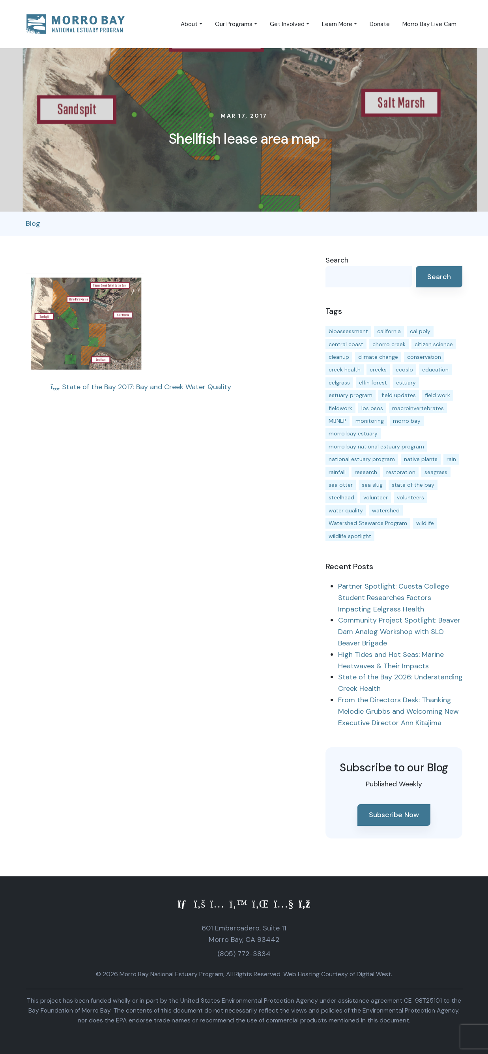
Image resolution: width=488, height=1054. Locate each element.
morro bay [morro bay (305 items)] (407, 420)
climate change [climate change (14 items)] (378, 356)
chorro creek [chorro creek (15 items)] (389, 344)
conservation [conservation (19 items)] (424, 356)
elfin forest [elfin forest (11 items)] (373, 382)
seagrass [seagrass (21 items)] (435, 472)
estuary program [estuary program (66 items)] (350, 395)
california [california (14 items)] (389, 331)
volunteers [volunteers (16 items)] (410, 497)
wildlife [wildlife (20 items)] (425, 523)
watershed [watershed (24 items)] (386, 510)
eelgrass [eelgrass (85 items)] (339, 382)
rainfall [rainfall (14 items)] (337, 472)
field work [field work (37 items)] (437, 395)
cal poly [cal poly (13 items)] (420, 331)
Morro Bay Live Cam (429, 24)
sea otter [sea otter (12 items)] (341, 484)
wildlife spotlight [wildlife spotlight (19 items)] (350, 536)
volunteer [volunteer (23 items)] (375, 497)
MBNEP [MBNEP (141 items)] (337, 420)
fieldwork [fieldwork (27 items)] (340, 408)
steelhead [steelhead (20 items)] (341, 497)
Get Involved (287, 24)
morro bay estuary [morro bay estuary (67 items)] (353, 433)
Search (336, 260)
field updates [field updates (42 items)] (398, 395)
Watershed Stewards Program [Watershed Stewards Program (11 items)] (368, 523)
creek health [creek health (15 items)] (345, 369)
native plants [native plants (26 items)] (421, 459)
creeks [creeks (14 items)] (378, 369)
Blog (33, 223)
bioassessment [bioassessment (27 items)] (348, 331)
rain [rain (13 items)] (451, 459)
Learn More (337, 24)
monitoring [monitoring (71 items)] (369, 420)
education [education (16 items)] (435, 369)
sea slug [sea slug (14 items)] (372, 484)
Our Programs (233, 24)
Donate (380, 24)
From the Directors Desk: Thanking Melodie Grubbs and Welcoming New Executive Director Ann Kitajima (398, 711)
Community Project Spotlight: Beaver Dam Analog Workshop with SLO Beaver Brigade (399, 631)
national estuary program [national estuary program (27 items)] (362, 459)
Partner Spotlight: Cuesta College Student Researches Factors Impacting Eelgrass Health (393, 597)
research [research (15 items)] (366, 472)
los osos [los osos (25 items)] (372, 408)
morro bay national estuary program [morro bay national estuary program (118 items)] (376, 446)
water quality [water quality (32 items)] (346, 510)
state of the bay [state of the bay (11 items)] (413, 484)
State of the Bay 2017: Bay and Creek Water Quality (141, 387)
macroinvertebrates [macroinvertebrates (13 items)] (418, 408)
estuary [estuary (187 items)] (406, 382)
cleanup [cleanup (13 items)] (339, 356)
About (189, 24)
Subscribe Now (394, 815)
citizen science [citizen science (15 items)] (434, 344)
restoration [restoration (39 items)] (400, 472)
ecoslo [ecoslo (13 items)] (404, 369)
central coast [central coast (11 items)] (346, 344)
